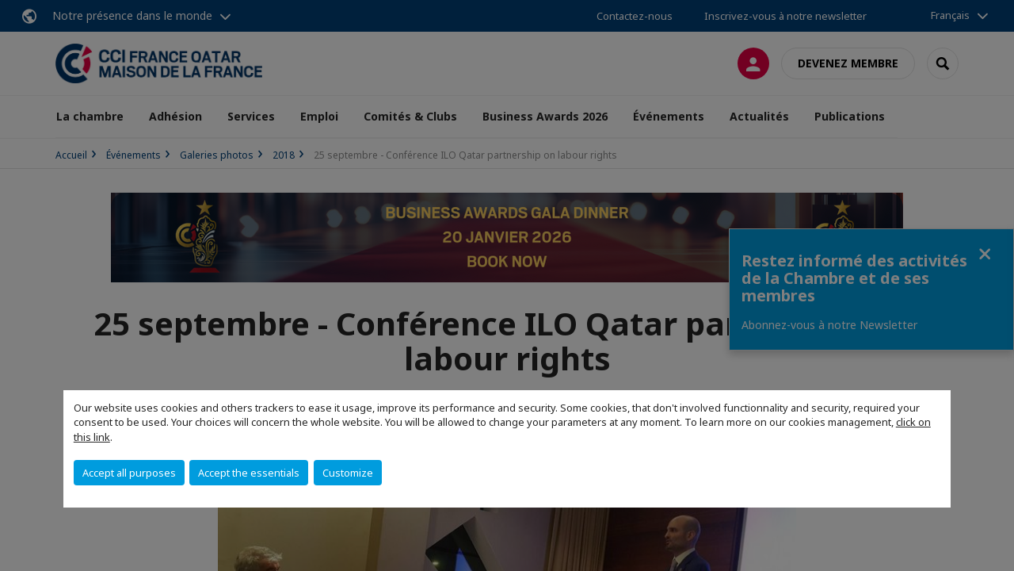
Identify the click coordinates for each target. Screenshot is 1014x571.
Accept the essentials (248, 473)
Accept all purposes (129, 473)
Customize (347, 473)
